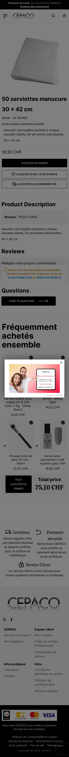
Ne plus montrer (55, 395)
